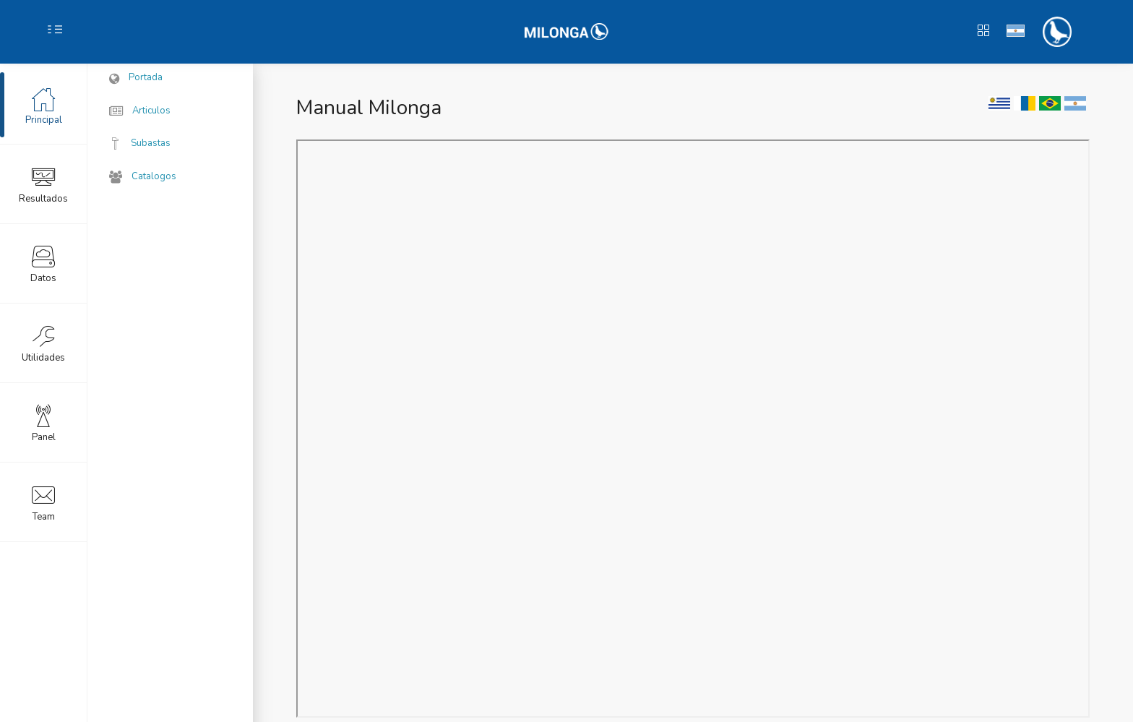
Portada (136, 78)
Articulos (140, 111)
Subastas (140, 143)
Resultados (43, 183)
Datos (43, 263)
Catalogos (142, 177)
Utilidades (43, 342)
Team (43, 501)
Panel (44, 422)
